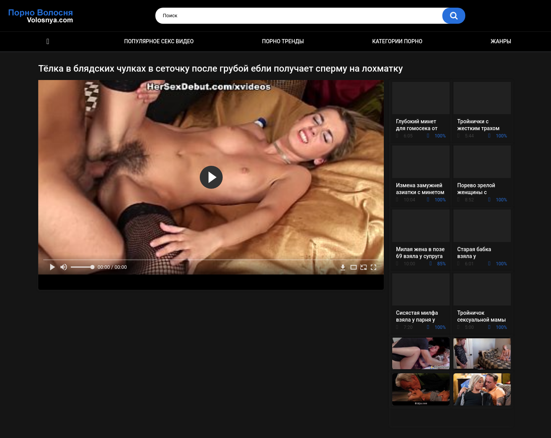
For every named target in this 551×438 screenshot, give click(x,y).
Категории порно (397, 41)
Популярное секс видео (159, 41)
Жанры (501, 41)
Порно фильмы (47, 41)
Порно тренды (283, 41)
